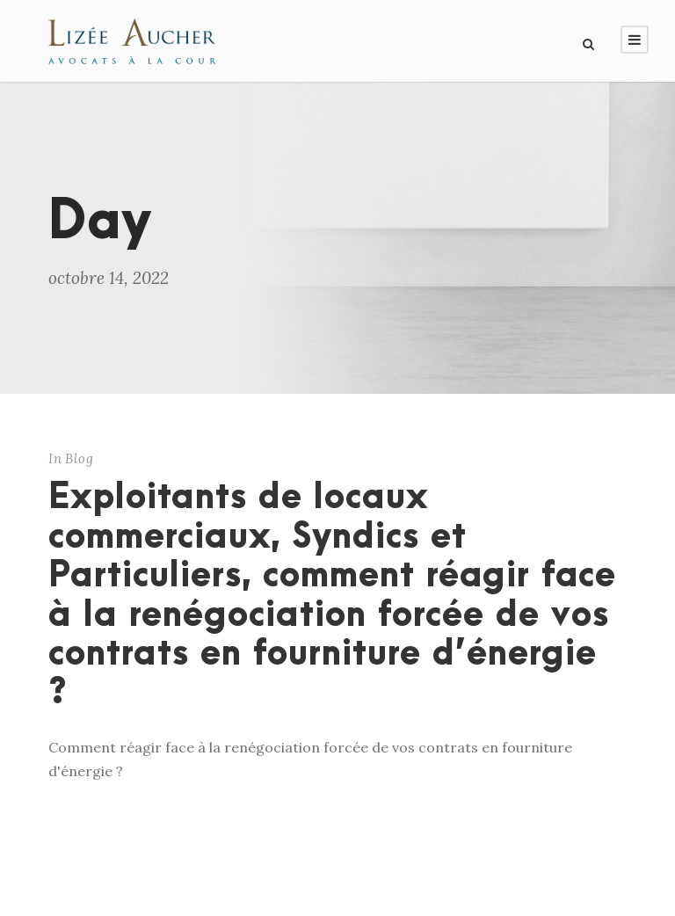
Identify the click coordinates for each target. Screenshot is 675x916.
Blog (79, 458)
